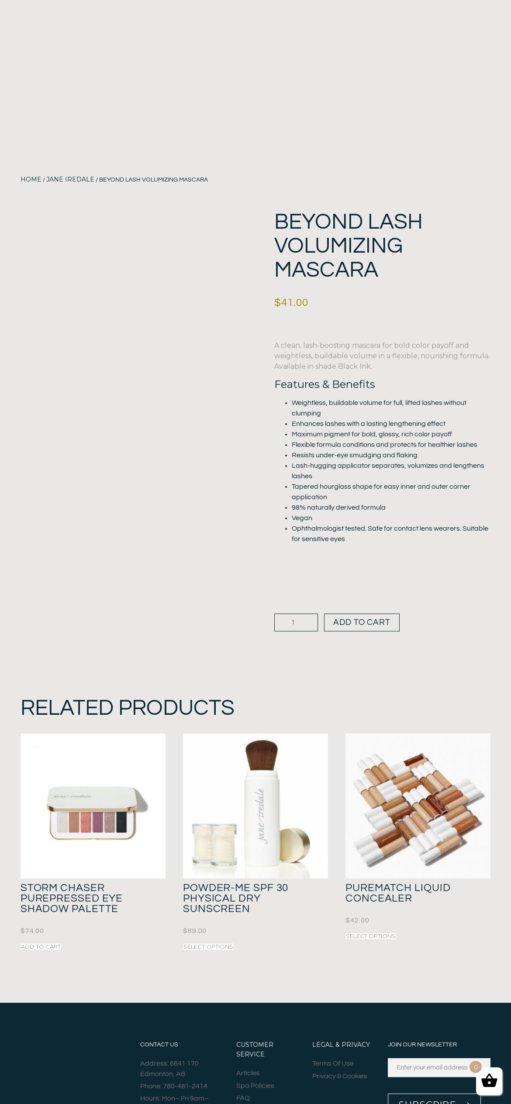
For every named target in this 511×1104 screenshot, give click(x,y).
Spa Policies (255, 1088)
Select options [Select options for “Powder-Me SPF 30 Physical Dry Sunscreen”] (208, 949)
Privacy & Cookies (339, 1078)
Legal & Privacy (341, 1047)
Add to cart (369, 623)
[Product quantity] (296, 624)
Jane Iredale (70, 179)
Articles (248, 1075)
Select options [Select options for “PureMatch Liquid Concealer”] (371, 938)
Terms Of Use (333, 1066)
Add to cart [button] (41, 949)
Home (31, 179)
